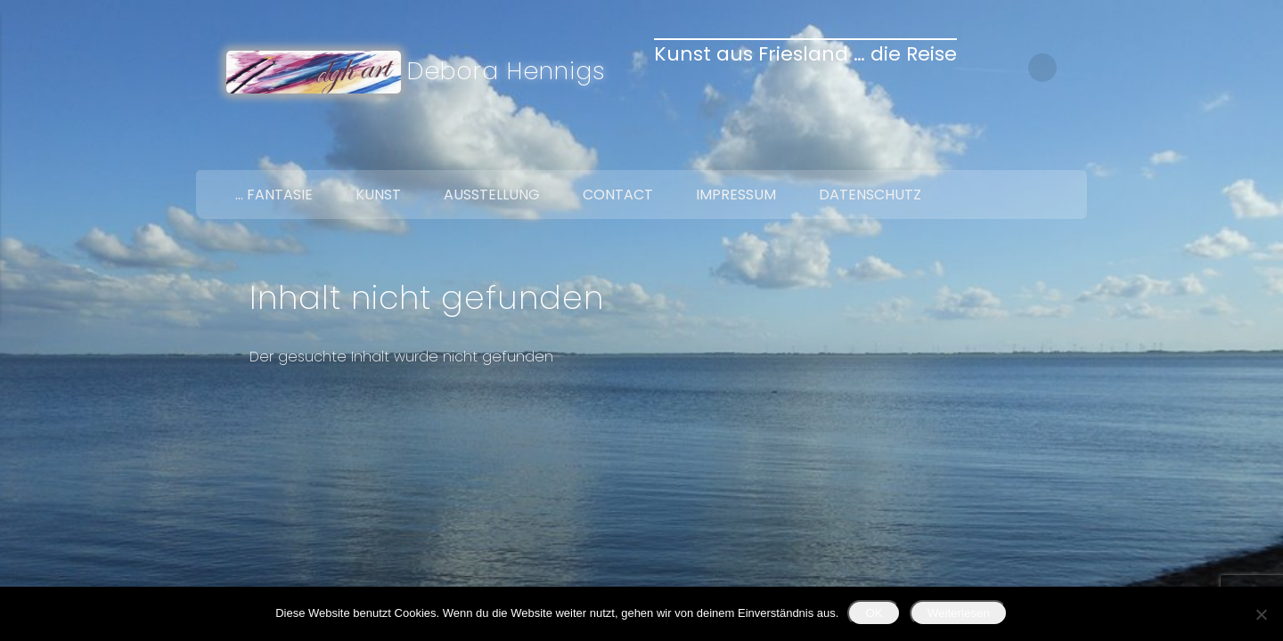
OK (873, 613)
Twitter (1030, 149)
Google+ (1067, 149)
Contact (618, 194)
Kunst (378, 194)
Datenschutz (870, 194)
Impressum (736, 194)
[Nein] (1261, 614)
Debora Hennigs (506, 70)
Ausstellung (492, 194)
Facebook (992, 149)
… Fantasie (274, 194)
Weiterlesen (959, 613)
